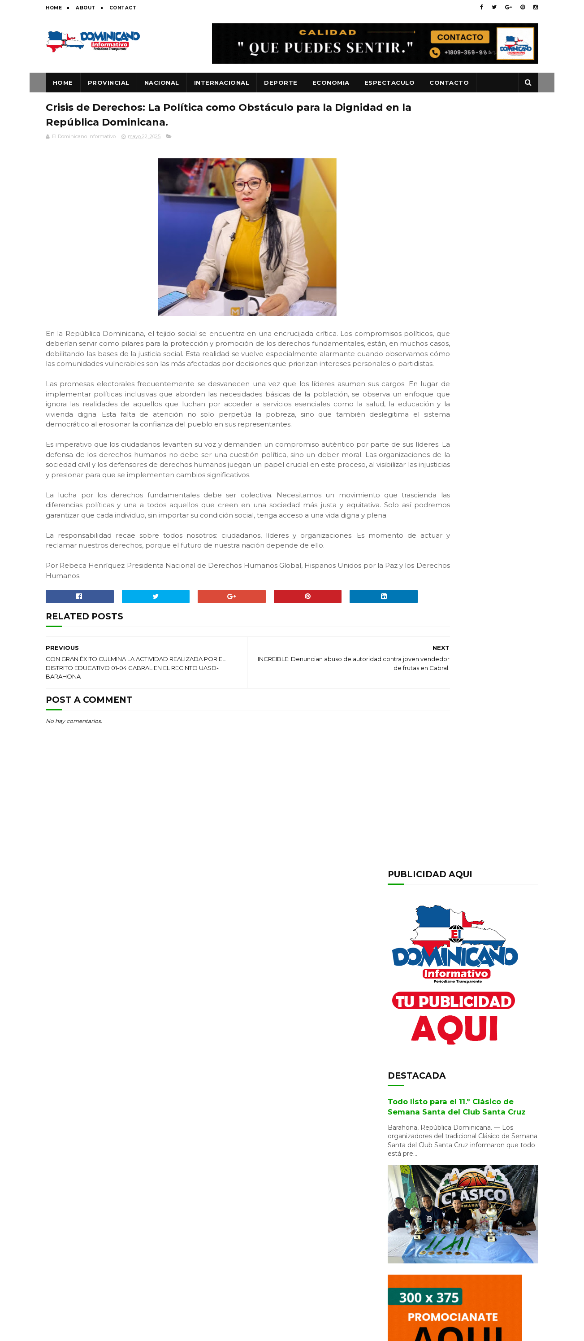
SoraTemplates (127, 1329)
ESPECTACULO (389, 82)
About (85, 8)
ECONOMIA (331, 82)
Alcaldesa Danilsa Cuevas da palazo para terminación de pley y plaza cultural (486, 909)
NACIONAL (161, 82)
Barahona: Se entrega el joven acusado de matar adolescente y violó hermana (482, 1198)
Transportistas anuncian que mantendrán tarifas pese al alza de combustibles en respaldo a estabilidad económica (462, 957)
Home (54, 8)
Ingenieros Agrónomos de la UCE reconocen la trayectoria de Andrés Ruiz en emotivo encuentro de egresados (463, 862)
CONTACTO (449, 82)
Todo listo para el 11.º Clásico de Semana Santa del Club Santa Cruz (312, 1255)
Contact (123, 8)
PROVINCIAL (109, 82)
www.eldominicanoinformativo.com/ (294, 1329)
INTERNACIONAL (222, 82)
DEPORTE (281, 82)
